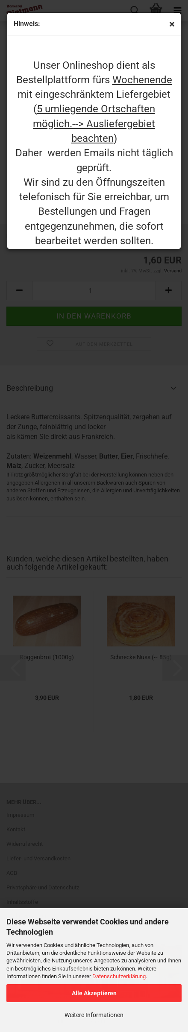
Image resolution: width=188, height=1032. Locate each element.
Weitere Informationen (94, 1015)
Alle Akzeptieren (94, 993)
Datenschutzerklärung (119, 976)
